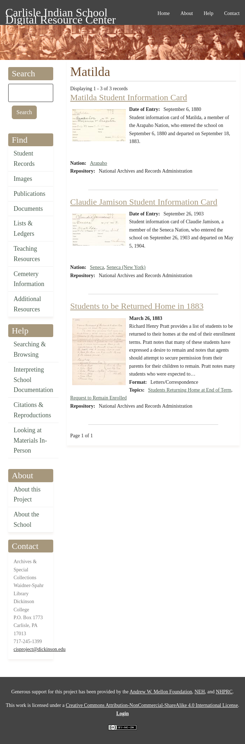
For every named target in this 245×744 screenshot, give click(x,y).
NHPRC (224, 691)
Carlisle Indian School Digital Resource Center (60, 13)
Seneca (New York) (125, 267)
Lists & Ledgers (24, 228)
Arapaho (98, 163)
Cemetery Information (29, 279)
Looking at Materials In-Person (30, 440)
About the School (26, 519)
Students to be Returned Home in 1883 (137, 306)
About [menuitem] (186, 13)
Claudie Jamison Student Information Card (144, 202)
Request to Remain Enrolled (98, 398)
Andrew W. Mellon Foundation (161, 691)
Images (23, 178)
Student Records (24, 158)
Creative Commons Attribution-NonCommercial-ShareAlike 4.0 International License (152, 705)
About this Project (27, 494)
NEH (200, 691)
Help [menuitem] (208, 13)
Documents (28, 208)
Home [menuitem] (164, 13)
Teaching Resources (27, 254)
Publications (29, 193)
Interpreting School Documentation (33, 380)
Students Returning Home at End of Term (189, 390)
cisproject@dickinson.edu (39, 649)
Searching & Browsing (30, 349)
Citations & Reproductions (32, 410)
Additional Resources (27, 304)
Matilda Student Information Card (128, 97)
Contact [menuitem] (232, 13)
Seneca (97, 267)
